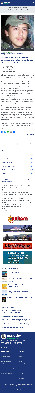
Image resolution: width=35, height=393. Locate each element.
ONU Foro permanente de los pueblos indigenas (18, 291)
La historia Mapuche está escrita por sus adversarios (17, 185)
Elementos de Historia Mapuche (12, 187)
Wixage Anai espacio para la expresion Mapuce (19, 297)
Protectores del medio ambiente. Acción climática (12, 53)
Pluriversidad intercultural (17, 166)
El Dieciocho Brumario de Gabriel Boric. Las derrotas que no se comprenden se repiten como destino (17, 315)
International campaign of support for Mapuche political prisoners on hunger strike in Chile (18, 203)
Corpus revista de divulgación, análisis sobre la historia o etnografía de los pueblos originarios (20, 280)
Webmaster (17, 385)
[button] (33, 3)
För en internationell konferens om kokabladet (16, 198)
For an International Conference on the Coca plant (17, 192)
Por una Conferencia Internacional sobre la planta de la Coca (18, 209)
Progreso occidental (14, 272)
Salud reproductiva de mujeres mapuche (12, 327)
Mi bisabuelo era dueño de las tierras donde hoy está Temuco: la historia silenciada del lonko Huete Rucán (16, 324)
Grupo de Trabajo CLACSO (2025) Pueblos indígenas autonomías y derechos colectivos (15, 311)
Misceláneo (17, 173)
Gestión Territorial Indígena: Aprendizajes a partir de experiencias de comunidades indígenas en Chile (16, 319)
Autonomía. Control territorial (17, 162)
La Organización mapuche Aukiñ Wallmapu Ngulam (17, 200)
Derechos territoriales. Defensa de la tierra (17, 159)
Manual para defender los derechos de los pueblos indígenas (19, 285)
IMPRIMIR (30, 135)
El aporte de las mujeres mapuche (12, 206)
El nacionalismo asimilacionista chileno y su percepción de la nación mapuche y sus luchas (18, 195)
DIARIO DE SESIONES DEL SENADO (13, 190)
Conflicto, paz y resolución (17, 170)
